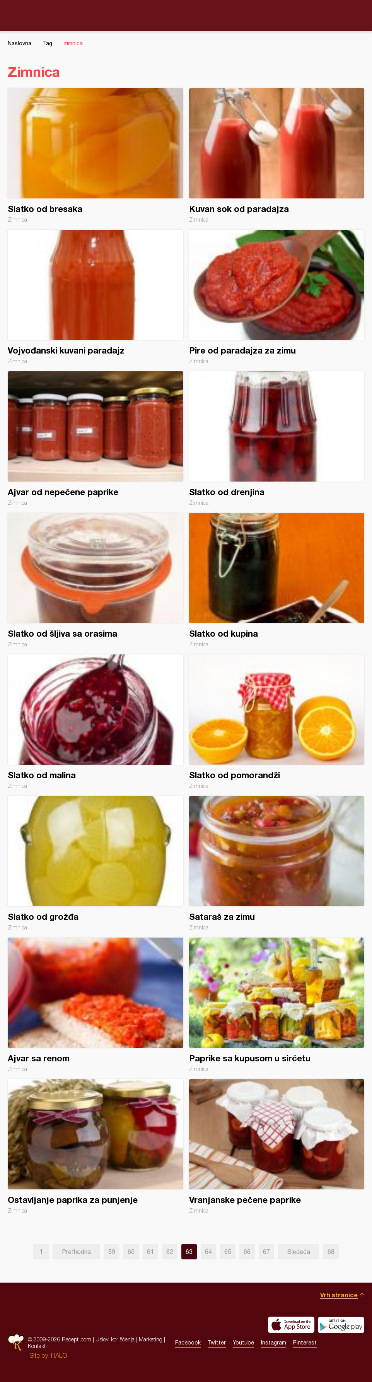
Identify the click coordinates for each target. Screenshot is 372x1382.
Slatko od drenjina (277, 438)
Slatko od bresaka (95, 155)
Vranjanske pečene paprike (277, 1146)
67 (266, 1251)
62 (169, 1251)
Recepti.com (186, 15)
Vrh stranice (339, 1294)
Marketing (150, 1339)
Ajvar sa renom (95, 1005)
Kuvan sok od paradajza (277, 155)
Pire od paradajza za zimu (277, 297)
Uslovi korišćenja (115, 1339)
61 (150, 1251)
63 (189, 1251)
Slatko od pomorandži (277, 721)
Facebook (188, 1342)
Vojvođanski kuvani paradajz (95, 297)
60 (131, 1251)
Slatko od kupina (277, 580)
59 (111, 1251)
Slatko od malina (95, 721)
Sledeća (298, 1251)
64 (208, 1251)
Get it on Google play (341, 1325)
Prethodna (76, 1251)
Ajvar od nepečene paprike (95, 438)
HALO (59, 1355)
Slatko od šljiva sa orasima (95, 580)
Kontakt (37, 1346)
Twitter (217, 1342)
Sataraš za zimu (277, 863)
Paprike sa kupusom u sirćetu (277, 1005)
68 (331, 1251)
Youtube (243, 1342)
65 (227, 1251)
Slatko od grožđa (95, 863)
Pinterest (305, 1342)
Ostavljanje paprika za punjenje (95, 1146)
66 (247, 1251)
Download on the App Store (291, 1325)
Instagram (273, 1342)
